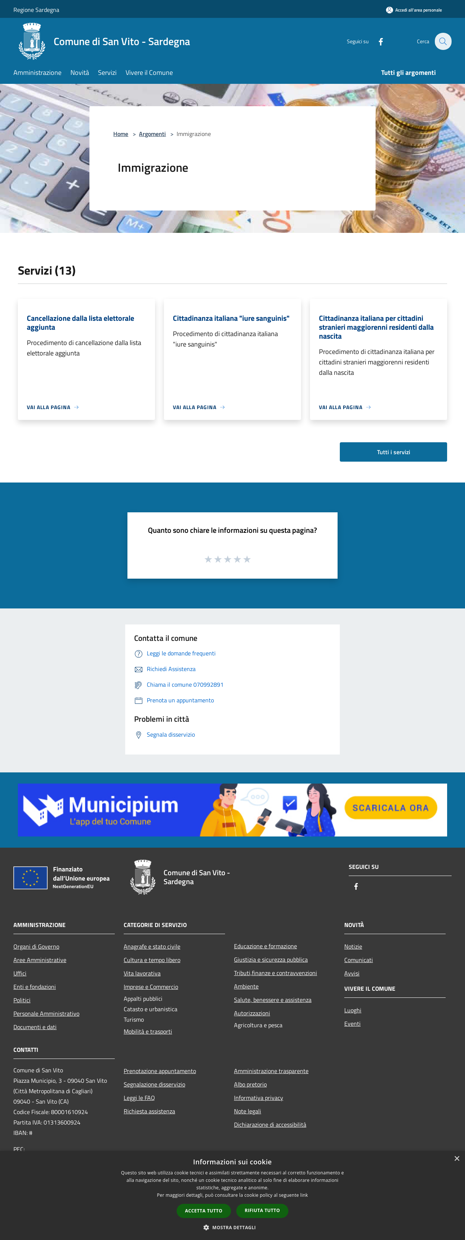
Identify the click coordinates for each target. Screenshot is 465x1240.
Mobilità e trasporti (148, 1031)
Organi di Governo (36, 946)
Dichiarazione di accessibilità (270, 1124)
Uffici (19, 973)
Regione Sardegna (36, 9)
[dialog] (232, 1195)
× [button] (456, 1159)
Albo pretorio (250, 1084)
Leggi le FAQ (139, 1097)
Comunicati (358, 959)
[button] (232, 1227)
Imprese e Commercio (151, 986)
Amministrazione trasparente (271, 1070)
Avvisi (352, 973)
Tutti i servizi (393, 451)
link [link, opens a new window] (304, 1195)
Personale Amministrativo (46, 1013)
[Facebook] (376, 41)
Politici (22, 1000)
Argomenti (152, 133)
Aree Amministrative (39, 959)
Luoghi (352, 1010)
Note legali (247, 1111)
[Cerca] (443, 41)
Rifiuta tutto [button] (262, 1210)
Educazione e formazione (265, 946)
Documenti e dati (35, 1026)
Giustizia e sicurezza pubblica (271, 959)
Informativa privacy (258, 1097)
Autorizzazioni (252, 1013)
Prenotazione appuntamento (160, 1070)
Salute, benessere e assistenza (272, 999)
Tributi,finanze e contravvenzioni (275, 972)
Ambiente (246, 986)
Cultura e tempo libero (152, 959)
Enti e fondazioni (34, 986)
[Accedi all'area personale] (414, 10)
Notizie (353, 946)
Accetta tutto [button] (203, 1211)
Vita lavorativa (142, 973)
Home (120, 133)
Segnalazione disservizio (154, 1084)
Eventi (352, 1023)
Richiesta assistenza (149, 1111)
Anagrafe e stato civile (152, 946)
